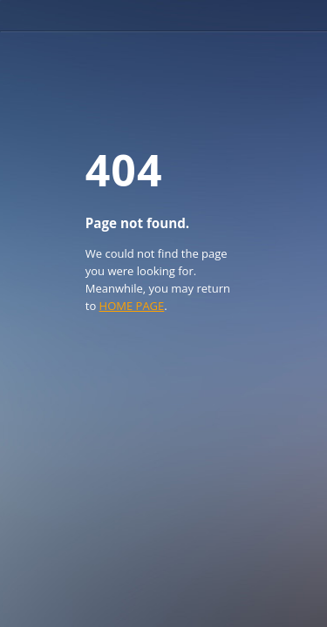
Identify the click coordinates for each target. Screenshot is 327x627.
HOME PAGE (132, 306)
